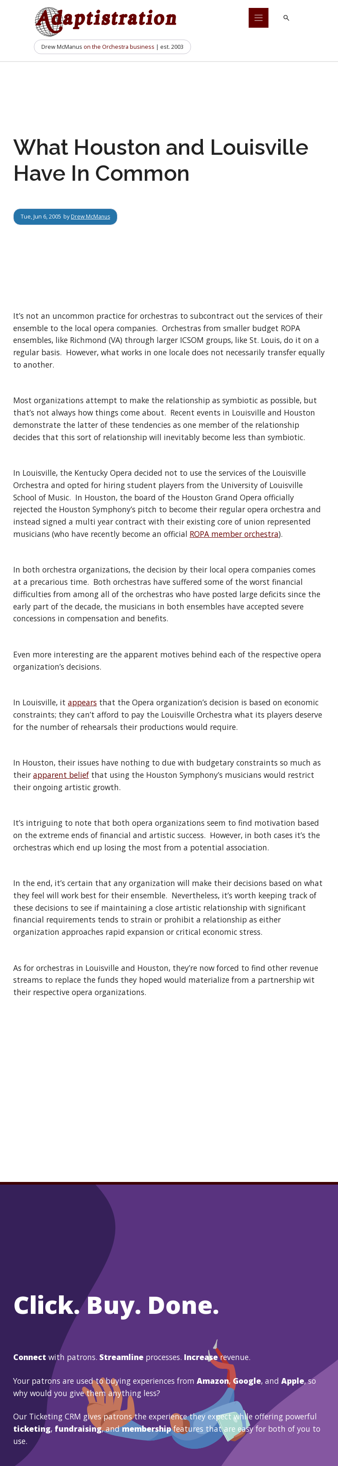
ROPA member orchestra (234, 534)
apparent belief (61, 774)
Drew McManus (91, 216)
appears (82, 702)
